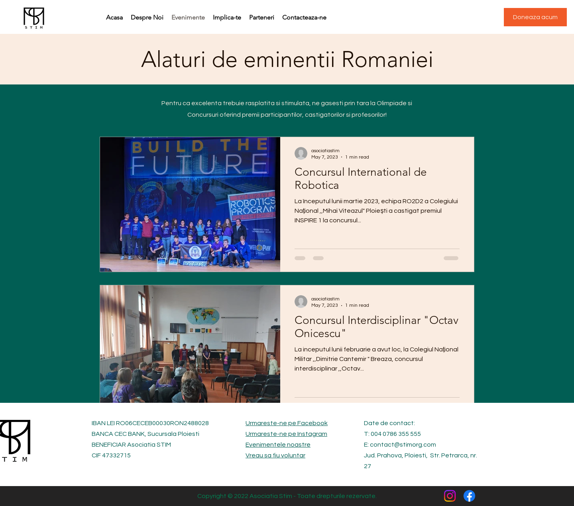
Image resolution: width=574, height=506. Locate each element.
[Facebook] (469, 496)
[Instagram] (450, 496)
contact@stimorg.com (403, 444)
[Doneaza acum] (535, 17)
